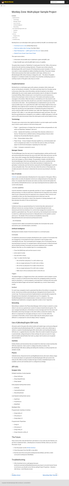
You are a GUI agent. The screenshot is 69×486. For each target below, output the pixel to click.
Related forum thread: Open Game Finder (25, 53)
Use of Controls (16, 23)
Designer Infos (16, 35)
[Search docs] (57, 2)
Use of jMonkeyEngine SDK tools (19, 28)
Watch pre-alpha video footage (22, 48)
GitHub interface (31, 447)
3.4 (4, 5)
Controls (14, 177)
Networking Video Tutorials (50, 475)
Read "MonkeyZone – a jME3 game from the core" (27, 50)
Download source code (20, 45)
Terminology (16, 19)
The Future (14, 37)
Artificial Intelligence (17, 25)
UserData (15, 30)
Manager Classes (17, 21)
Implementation (15, 17)
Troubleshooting (16, 39)
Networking (15, 26)
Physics (15, 32)
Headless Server (16, 475)
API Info (14, 34)
